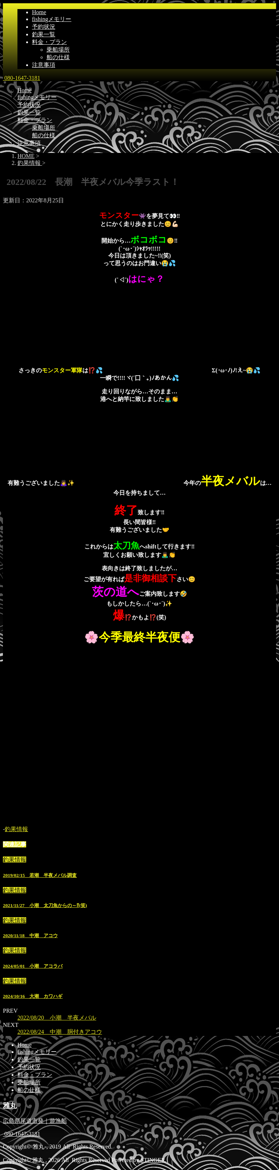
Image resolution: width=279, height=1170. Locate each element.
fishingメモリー (51, 19)
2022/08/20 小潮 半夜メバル (56, 1018)
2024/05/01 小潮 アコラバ (32, 966)
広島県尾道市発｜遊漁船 (35, 1121)
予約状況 (43, 27)
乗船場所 (58, 49)
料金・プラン (49, 42)
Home (39, 12)
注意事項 (43, 65)
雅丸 (10, 1105)
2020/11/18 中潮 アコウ (30, 935)
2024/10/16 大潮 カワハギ (32, 996)
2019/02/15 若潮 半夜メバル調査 (40, 875)
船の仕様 (58, 57)
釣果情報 (16, 829)
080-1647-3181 (21, 78)
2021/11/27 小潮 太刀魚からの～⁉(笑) (45, 905)
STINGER (153, 1160)
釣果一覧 (43, 34)
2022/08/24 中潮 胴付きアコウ (59, 1032)
